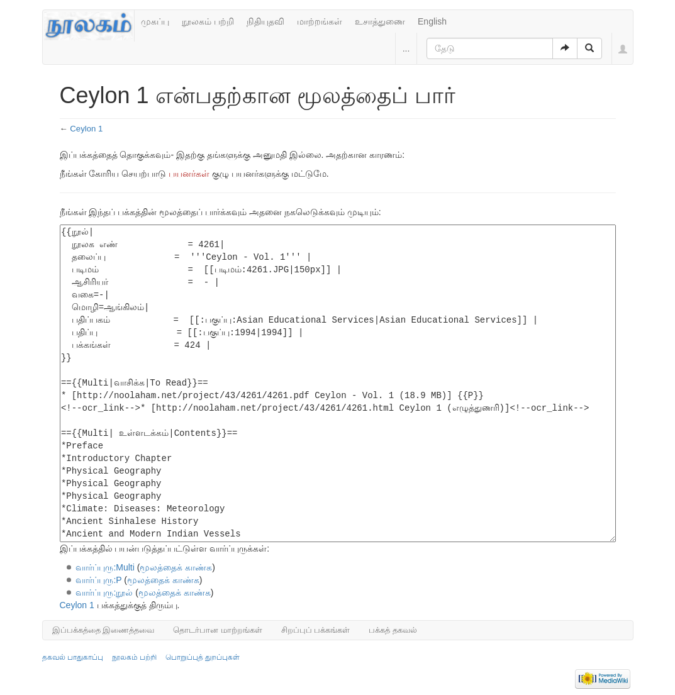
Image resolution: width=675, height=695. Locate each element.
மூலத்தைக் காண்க (176, 567)
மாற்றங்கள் (319, 21)
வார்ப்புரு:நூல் (104, 592)
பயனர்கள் (189, 174)
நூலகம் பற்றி (208, 21)
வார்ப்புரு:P (98, 580)
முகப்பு (155, 21)
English (432, 21)
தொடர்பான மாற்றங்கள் (217, 630)
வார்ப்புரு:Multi (104, 567)
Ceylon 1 (86, 128)
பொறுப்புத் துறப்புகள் (202, 657)
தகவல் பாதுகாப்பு (72, 657)
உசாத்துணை (380, 21)
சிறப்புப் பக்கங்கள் (315, 630)
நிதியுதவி (265, 21)
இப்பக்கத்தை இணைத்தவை (103, 630)
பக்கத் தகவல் (393, 630)
